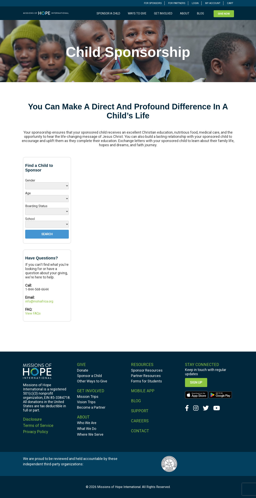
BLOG (136, 400)
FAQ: (28, 309)
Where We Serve (90, 434)
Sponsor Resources (147, 370)
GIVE (81, 364)
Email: (30, 297)
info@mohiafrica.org (39, 301)
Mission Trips (87, 396)
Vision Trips (86, 402)
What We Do (86, 428)
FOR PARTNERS (176, 3)
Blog (200, 13)
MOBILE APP (142, 390)
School (30, 219)
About (184, 13)
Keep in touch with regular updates (205, 372)
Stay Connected (202, 364)
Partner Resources (146, 376)
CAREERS (140, 420)
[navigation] (153, 3)
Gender (30, 180)
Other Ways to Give (92, 381)
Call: (29, 285)
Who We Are (86, 423)
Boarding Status (36, 206)
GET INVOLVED (90, 390)
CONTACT (140, 430)
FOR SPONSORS (153, 3)
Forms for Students (146, 381)
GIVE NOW (224, 13)
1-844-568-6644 (37, 289)
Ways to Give (137, 13)
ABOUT (83, 417)
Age (28, 193)
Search (47, 234)
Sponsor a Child (108, 13)
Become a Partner (91, 407)
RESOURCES (142, 364)
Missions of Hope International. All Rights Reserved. (133, 487)
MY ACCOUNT (212, 3)
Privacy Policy (35, 432)
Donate (82, 370)
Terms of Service (38, 425)
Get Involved (163, 13)
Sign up (196, 382)
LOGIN (195, 3)
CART (230, 3)
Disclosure (32, 419)
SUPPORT (139, 410)
